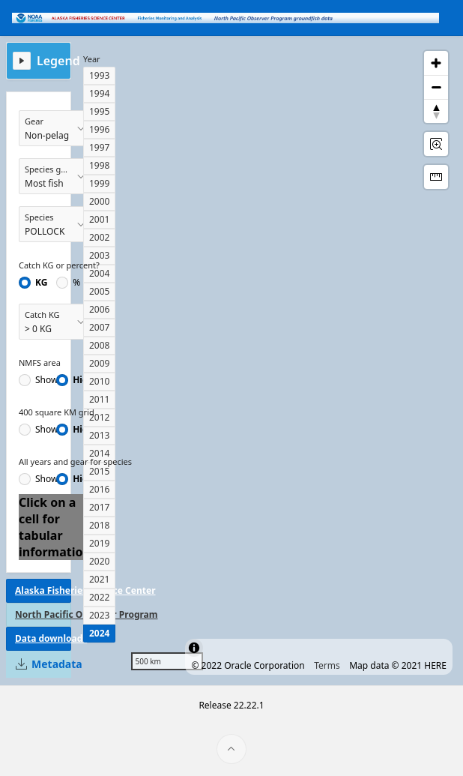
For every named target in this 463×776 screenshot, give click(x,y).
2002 (99, 237)
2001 (99, 219)
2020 (99, 561)
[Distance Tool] (436, 177)
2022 (99, 597)
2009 (99, 363)
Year (91, 58)
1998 (99, 165)
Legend (58, 60)
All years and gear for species (75, 461)
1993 (99, 75)
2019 (99, 543)
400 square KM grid (56, 412)
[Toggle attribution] (194, 648)
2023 (99, 615)
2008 (99, 345)
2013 (99, 435)
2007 (99, 327)
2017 (99, 507)
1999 (99, 183)
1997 (99, 147)
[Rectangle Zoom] (436, 144)
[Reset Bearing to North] (436, 111)
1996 (99, 129)
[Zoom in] (436, 63)
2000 (99, 201)
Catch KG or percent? (59, 265)
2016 (99, 489)
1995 (99, 111)
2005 (99, 291)
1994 (99, 93)
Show (46, 380)
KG (41, 283)
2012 (99, 417)
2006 (99, 309)
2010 (99, 381)
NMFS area (40, 362)
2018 (99, 525)
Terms (327, 665)
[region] (290, 360)
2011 (99, 399)
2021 (99, 579)
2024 (99, 633)
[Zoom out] (436, 87)
